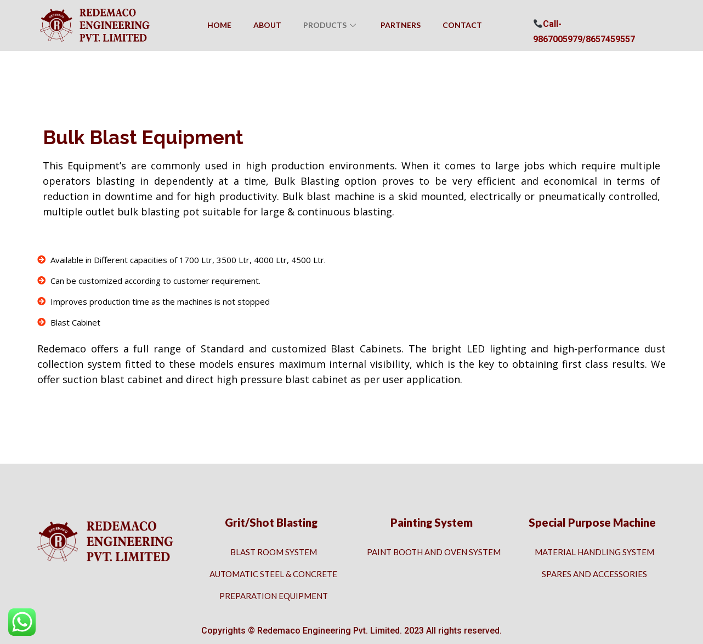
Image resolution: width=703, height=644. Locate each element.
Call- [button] (548, 24)
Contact (462, 25)
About (267, 25)
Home (219, 25)
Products (331, 25)
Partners (401, 25)
